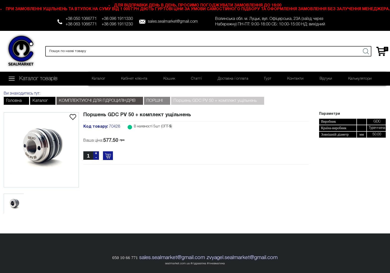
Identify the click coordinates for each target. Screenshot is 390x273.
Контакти (295, 78)
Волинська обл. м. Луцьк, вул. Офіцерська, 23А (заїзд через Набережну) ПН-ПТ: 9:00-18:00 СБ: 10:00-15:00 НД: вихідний (270, 21)
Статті (196, 78)
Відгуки (326, 78)
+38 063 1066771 (81, 24)
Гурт (267, 78)
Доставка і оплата (233, 78)
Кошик (169, 78)
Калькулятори (360, 78)
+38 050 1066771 (81, 18)
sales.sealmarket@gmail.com (173, 21)
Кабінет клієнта (134, 78)
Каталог (98, 78)
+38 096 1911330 (117, 18)
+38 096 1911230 (117, 24)
